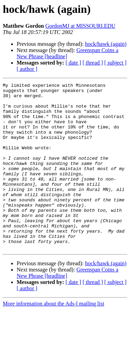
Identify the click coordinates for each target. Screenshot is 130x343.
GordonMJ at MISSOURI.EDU (80, 26)
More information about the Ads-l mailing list (53, 337)
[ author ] (27, 69)
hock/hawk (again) (106, 44)
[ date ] (73, 63)
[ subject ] (115, 63)
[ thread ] (93, 63)
